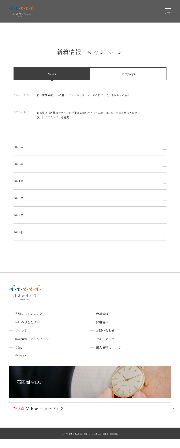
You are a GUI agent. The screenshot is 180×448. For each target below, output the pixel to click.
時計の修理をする (27, 331)
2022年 (19, 224)
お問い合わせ (105, 339)
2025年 (19, 173)
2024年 (19, 190)
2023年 (19, 207)
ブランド (21, 339)
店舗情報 (102, 322)
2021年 (19, 241)
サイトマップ (105, 348)
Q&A (18, 356)
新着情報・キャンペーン (32, 348)
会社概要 (21, 364)
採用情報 (102, 331)
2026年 (19, 156)
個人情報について (108, 356)
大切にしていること (29, 322)
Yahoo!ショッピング (45, 417)
